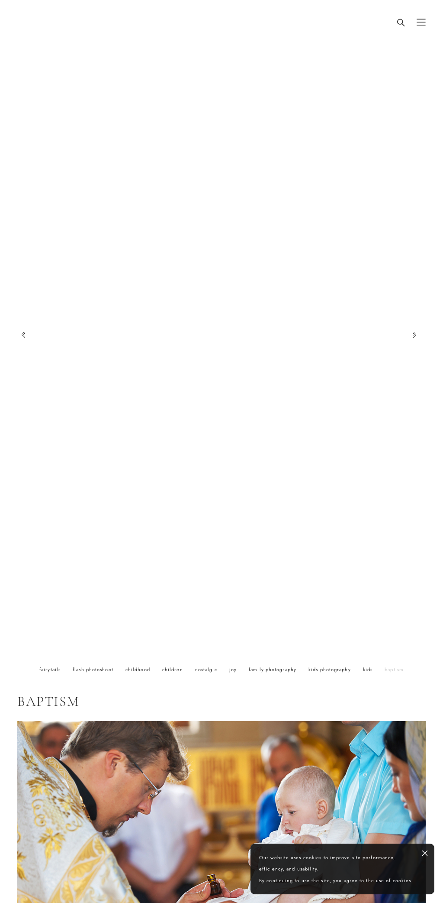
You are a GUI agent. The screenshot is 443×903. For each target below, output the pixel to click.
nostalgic (207, 669)
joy (233, 669)
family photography (273, 669)
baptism (394, 669)
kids (369, 669)
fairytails (50, 669)
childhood (138, 669)
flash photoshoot (94, 669)
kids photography (330, 669)
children (173, 669)
